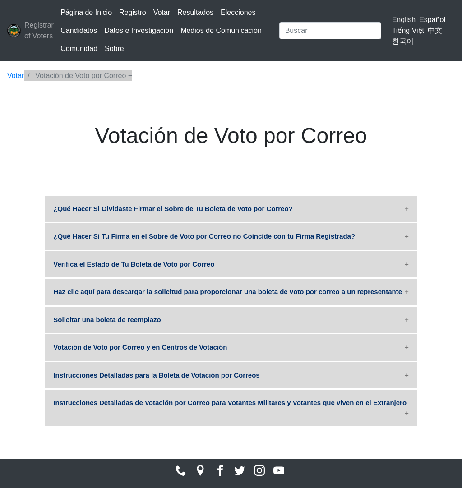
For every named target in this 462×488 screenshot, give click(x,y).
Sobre (114, 48)
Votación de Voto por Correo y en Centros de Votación (140, 347)
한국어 (403, 41)
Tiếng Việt (408, 30)
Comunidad (78, 48)
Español (432, 19)
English (404, 19)
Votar (161, 12)
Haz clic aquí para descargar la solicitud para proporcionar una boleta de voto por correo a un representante (227, 291)
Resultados (195, 12)
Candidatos (78, 30)
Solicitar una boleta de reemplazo (107, 319)
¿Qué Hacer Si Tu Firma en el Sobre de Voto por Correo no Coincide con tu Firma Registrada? (204, 236)
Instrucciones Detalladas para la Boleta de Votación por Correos (156, 375)
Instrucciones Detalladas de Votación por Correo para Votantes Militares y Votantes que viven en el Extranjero (230, 402)
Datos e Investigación (138, 30)
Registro (132, 12)
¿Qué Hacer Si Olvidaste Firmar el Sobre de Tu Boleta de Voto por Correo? (172, 208)
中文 (435, 30)
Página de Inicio (86, 12)
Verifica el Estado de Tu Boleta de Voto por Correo (133, 264)
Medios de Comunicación (221, 30)
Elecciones (238, 12)
